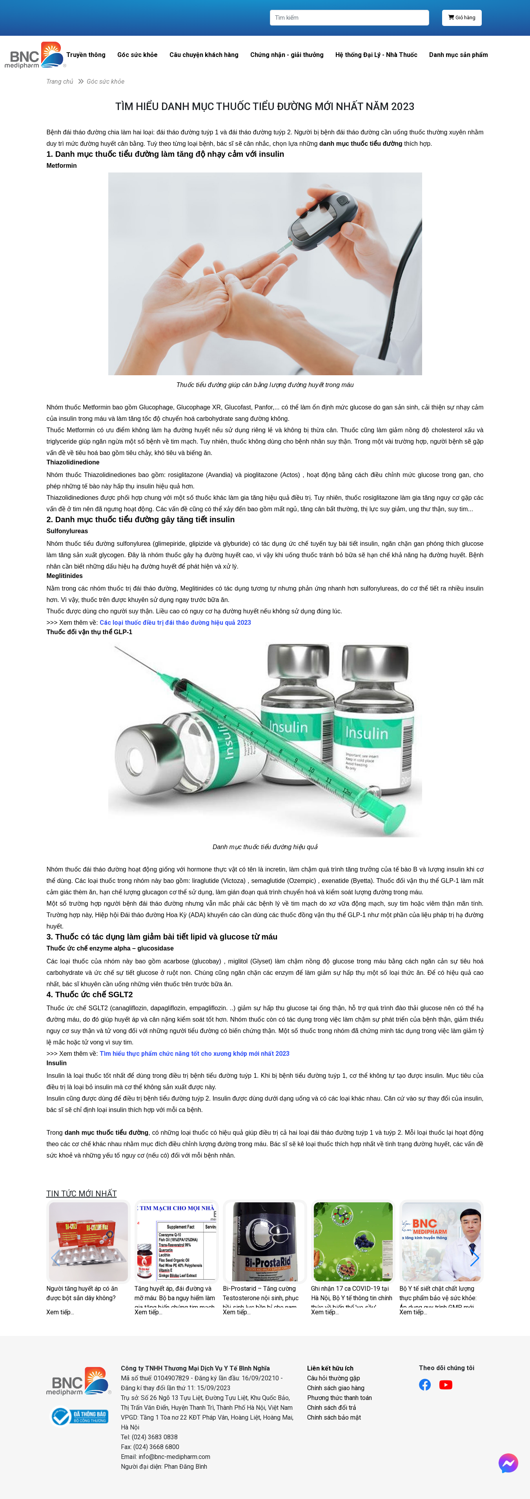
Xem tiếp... (60, 1312)
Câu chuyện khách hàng (204, 55)
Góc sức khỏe (137, 55)
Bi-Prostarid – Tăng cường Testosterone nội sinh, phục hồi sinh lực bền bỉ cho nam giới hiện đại (261, 1296)
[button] (475, 1258)
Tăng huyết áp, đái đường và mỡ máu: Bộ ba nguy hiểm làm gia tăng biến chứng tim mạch (175, 1296)
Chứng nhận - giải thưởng (287, 55)
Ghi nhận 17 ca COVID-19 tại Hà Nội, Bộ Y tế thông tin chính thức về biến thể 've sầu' (351, 1296)
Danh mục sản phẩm (458, 55)
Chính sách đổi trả (331, 1407)
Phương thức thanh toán (339, 1398)
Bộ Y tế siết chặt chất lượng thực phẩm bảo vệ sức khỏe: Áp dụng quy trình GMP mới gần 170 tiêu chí (438, 1296)
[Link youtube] (450, 1382)
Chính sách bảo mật (334, 1417)
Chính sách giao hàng (335, 1388)
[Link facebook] (429, 1382)
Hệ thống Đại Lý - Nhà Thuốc (376, 55)
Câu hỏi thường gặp (333, 1378)
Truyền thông (86, 55)
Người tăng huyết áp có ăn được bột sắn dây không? (82, 1293)
